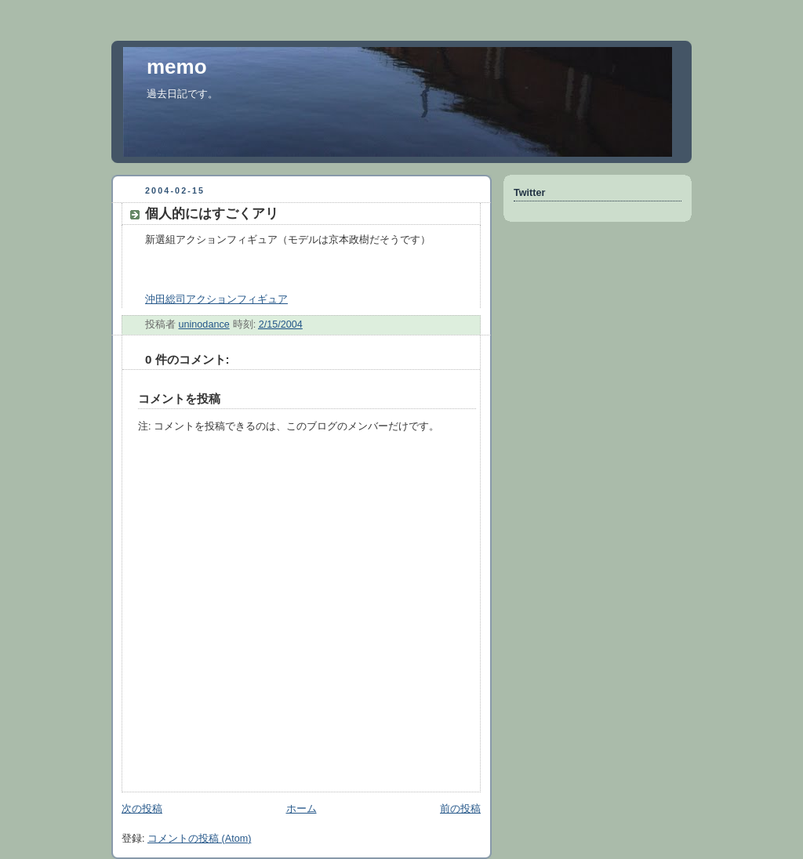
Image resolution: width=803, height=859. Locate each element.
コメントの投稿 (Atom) (199, 838)
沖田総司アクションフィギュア (216, 299)
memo (177, 66)
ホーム (301, 808)
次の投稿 (142, 808)
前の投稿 (460, 808)
